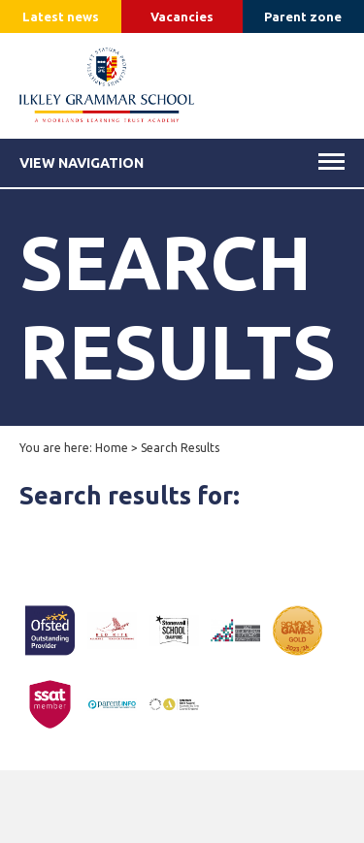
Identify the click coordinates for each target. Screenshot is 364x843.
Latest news (60, 16)
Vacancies (182, 16)
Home (111, 447)
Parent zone (303, 16)
